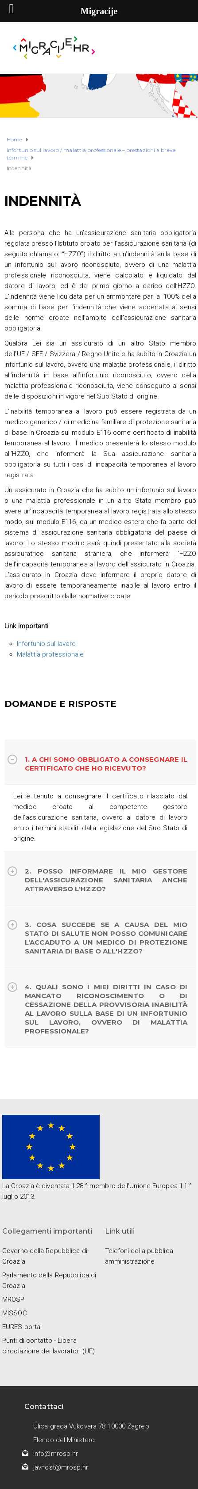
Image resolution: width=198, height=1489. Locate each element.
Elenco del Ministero (64, 1440)
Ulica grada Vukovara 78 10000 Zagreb (91, 1426)
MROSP (13, 1299)
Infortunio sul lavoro (46, 644)
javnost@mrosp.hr (61, 1467)
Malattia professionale (50, 654)
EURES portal (22, 1327)
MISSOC (14, 1313)
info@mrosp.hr (55, 1454)
